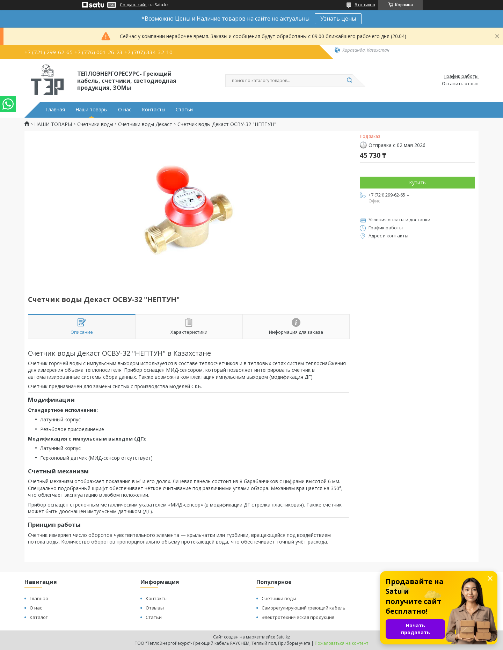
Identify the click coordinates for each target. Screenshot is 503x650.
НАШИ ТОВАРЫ (53, 124)
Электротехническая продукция (298, 617)
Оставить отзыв (460, 83)
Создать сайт (133, 4)
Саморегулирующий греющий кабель (303, 608)
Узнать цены (338, 18)
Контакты (153, 109)
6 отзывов (365, 5)
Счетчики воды (95, 124)
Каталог (39, 617)
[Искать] (349, 80)
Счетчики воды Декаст (145, 124)
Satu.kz (283, 637)
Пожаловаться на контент (341, 643)
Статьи (184, 109)
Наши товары (91, 109)
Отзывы (155, 608)
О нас (124, 109)
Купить (417, 182)
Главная (55, 109)
